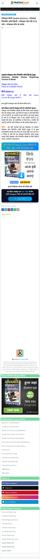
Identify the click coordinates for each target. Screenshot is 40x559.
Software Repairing (8, 528)
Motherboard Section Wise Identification (16, 442)
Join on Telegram (9, 502)
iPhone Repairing (8, 535)
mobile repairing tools (10, 539)
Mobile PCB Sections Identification (13, 430)
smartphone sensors (9, 465)
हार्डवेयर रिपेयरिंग (6, 551)
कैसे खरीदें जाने (14, 182)
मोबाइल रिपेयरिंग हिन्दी (8, 547)
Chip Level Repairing (9, 512)
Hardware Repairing (9, 516)
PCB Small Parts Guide (9, 454)
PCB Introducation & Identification (13, 446)
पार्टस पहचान (5, 473)
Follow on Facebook (9, 483)
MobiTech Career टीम (10, 27)
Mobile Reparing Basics (9, 206)
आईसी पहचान (6, 469)
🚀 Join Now (20, 199)
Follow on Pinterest (9, 492)
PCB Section (6, 450)
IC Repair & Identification (10, 427)
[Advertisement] (20, 51)
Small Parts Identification (10, 458)
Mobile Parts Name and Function (13, 434)
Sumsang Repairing (8, 531)
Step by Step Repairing (10, 461)
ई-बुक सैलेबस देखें (25, 182)
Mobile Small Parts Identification (13, 438)
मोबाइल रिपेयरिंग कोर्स (8, 543)
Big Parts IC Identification (10, 423)
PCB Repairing (7, 524)
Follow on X (7, 488)
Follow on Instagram (10, 497)
